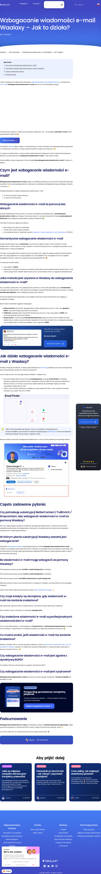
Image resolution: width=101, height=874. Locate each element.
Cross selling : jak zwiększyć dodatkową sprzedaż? (85, 770)
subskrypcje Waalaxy (14, 544)
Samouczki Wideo (38, 827)
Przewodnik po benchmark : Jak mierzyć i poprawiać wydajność (50, 771)
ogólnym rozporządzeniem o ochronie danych (50, 230)
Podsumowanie (10, 72)
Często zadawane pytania (14, 69)
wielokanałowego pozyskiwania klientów (45, 80)
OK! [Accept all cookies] (19, 865)
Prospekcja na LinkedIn (63, 834)
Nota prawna (89, 827)
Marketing (41, 764)
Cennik (63, 827)
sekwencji (43, 365)
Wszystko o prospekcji (12, 830)
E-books (37, 3)
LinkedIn (11, 144)
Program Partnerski (63, 840)
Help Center (37, 830)
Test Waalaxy (51, 4)
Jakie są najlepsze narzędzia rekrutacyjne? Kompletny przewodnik (14, 771)
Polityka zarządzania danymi (88, 834)
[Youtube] (48, 864)
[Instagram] (56, 864)
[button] (7, 871)
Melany (30, 737)
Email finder (63, 830)
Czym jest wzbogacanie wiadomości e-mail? (21, 63)
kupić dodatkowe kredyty (43, 588)
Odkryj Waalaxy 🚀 (9, 138)
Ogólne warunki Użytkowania (88, 830)
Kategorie (25, 3)
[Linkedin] (45, 864)
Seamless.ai (52, 429)
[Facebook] (52, 864)
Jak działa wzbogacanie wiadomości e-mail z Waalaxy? (24, 66)
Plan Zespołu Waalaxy (63, 837)
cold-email (4, 82)
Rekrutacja (7, 764)
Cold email (63, 844)
